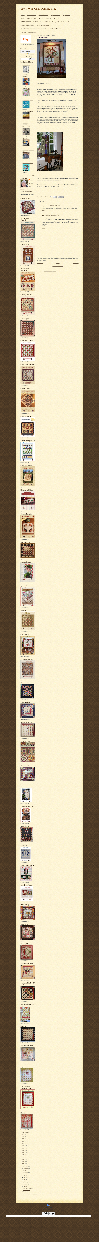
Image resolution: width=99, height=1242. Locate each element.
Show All (33, 175)
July (24, 1175)
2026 (23, 1134)
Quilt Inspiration (26, 65)
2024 (23, 1138)
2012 (23, 1159)
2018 (23, 1148)
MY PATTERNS (31, 15)
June (24, 1177)
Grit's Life (25, 138)
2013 (23, 1157)
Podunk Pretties (26, 88)
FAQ (68, 22)
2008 (23, 1191)
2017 (23, 1150)
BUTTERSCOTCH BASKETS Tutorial (31, 22)
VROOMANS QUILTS (28, 163)
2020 (23, 1145)
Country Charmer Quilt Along (29, 18)
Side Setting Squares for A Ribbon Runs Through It (34, 28)
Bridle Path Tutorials (55, 28)
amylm (43, 205)
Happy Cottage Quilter (28, 111)
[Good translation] (45, 1213)
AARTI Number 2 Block (27, 25)
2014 (23, 1156)
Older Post (76, 263)
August (25, 1173)
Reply (43, 210)
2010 (23, 1163)
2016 (23, 1152)
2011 (23, 1161)
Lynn (31, 180)
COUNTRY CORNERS (45, 18)
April (24, 1181)
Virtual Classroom (43, 15)
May (24, 1179)
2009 (23, 1165)
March (25, 1182)
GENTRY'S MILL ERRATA (28, 32)
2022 (23, 1141)
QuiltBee (25, 76)
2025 (23, 1136)
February (25, 1184)
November (25, 1168)
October (25, 1170)
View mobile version (57, 266)
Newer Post (40, 263)
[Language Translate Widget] (30, 51)
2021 (23, 1143)
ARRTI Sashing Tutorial (43, 25)
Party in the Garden (55, 15)
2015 (23, 1154)
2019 (23, 1147)
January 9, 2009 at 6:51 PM (53, 205)
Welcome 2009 (26, 1190)
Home (23, 15)
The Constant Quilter (27, 126)
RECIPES (56, 18)
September (25, 1172)
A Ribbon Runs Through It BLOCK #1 (54, 22)
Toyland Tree (66, 15)
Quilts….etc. (25, 123)
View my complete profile (26, 191)
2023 (23, 1139)
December (25, 1166)
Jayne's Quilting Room (28, 99)
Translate (30, 53)
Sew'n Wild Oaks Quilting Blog (38, 8)
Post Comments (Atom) (50, 271)
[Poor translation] (51, 1213)
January (25, 1186)
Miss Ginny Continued (28, 1188)
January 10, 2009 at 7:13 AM (52, 215)
